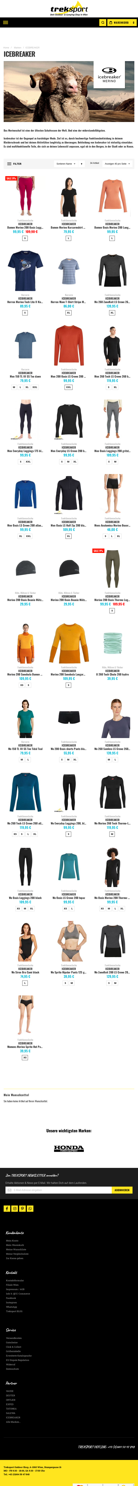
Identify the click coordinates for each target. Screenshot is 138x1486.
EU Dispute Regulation (17, 1346)
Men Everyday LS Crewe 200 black (69, 438)
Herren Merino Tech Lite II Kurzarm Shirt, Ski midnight (26, 289)
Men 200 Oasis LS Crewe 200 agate (69, 363)
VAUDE (10, 1377)
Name (69, 151)
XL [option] (68, 299)
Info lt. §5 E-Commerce (18, 1280)
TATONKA (11, 1395)
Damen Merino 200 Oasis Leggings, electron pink (26, 214)
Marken (17, 34)
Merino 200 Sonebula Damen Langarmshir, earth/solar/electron (26, 661)
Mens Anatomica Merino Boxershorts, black (113, 512)
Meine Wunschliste (16, 1236)
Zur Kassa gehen (14, 1245)
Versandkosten (14, 1324)
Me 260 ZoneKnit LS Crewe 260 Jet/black (113, 289)
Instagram (11, 1289)
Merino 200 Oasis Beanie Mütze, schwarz (69, 587)
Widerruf (10, 1351)
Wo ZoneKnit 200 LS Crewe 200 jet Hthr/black (113, 959)
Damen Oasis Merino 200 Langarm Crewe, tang (113, 214)
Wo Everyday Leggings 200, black (69, 810)
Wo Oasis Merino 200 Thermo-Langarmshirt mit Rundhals (113, 885)
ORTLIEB (10, 1386)
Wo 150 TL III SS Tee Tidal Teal (25, 736)
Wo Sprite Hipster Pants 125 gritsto (69, 959)
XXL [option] (34, 374)
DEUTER (10, 1382)
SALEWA (10, 1399)
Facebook (11, 1285)
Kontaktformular (15, 1267)
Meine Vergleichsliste (17, 1240)
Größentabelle (13, 1338)
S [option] (25, 225)
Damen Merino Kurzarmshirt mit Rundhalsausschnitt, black (69, 214)
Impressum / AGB (15, 1276)
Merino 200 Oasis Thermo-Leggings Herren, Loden (113, 587)
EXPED (10, 1391)
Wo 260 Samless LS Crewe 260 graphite (113, 736)
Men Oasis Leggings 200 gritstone (113, 438)
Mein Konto (12, 1227)
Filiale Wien (12, 1271)
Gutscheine (12, 1329)
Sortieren (61, 151)
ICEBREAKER (25, 211)
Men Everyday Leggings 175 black (26, 438)
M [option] (14, 374)
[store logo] (69, 8)
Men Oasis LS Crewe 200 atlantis (25, 512)
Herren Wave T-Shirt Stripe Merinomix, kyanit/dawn (69, 289)
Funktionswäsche (25, 207)
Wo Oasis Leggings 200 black (25, 885)
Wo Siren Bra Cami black (25, 959)
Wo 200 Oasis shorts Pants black (69, 736)
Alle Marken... (13, 1408)
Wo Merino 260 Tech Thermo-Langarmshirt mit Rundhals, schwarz (113, 810)
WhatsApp (11, 1293)
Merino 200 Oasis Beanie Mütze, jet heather (26, 587)
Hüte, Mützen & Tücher (25, 580)
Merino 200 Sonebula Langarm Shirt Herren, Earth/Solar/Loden (69, 661)
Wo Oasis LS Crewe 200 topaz (69, 885)
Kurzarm (25, 282)
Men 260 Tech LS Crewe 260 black (113, 363)
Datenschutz (12, 1355)
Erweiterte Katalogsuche (19, 1342)
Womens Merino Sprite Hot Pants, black (26, 1034)
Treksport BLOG (14, 1298)
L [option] (68, 225)
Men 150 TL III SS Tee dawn (25, 363)
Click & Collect (13, 1333)
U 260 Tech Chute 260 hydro (112, 661)
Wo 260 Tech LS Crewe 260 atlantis (26, 810)
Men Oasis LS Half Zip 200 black (69, 512)
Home (6, 34)
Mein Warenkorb (15, 1231)
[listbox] (25, 226)
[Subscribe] (122, 1177)
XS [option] (21, 672)
